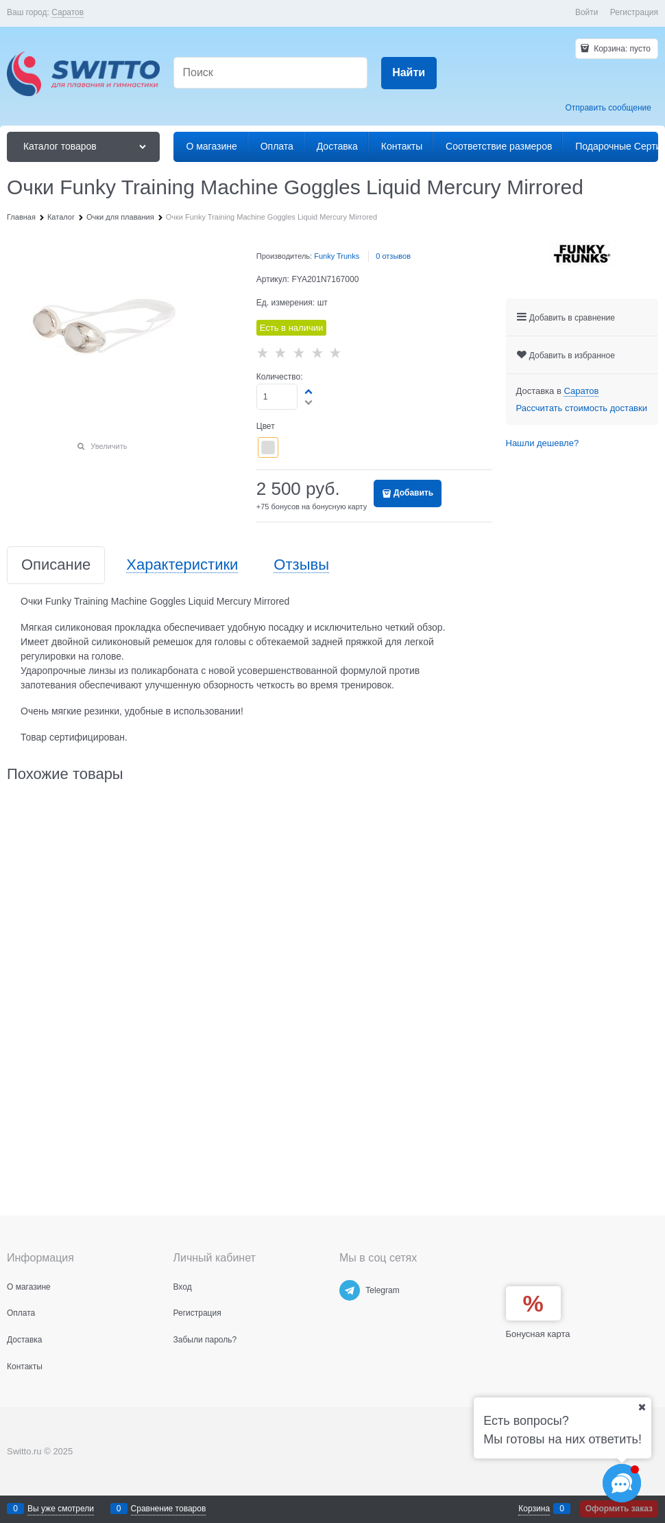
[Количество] (277, 397)
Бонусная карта (538, 1334)
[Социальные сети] (622, 1483)
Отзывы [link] (301, 565)
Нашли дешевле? (542, 443)
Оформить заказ (619, 1508)
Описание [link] (55, 565)
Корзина (534, 1508)
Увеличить (108, 446)
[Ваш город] (642, 1407)
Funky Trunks (336, 256)
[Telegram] (349, 1290)
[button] (309, 391)
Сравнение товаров (168, 1508)
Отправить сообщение (608, 108)
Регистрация (634, 12)
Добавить (413, 493)
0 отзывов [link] (393, 256)
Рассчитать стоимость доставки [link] (581, 408)
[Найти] (409, 73)
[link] (67, 13)
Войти (586, 12)
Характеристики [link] (182, 565)
